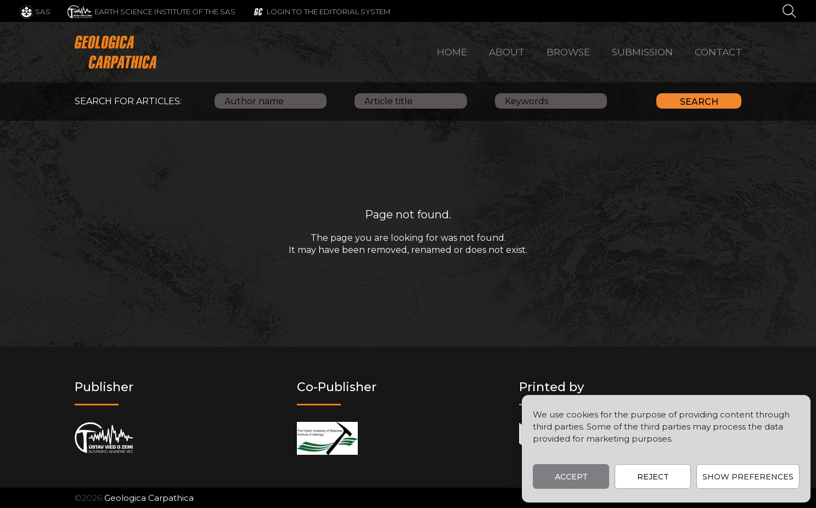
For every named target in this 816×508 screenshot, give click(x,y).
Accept (571, 477)
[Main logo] (116, 52)
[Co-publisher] (327, 438)
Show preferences (748, 477)
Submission (642, 52)
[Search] (789, 10)
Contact (718, 52)
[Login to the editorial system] (321, 11)
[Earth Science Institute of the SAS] (151, 11)
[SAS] (35, 11)
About (507, 52)
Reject (653, 477)
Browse (568, 52)
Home (452, 52)
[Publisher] (104, 438)
